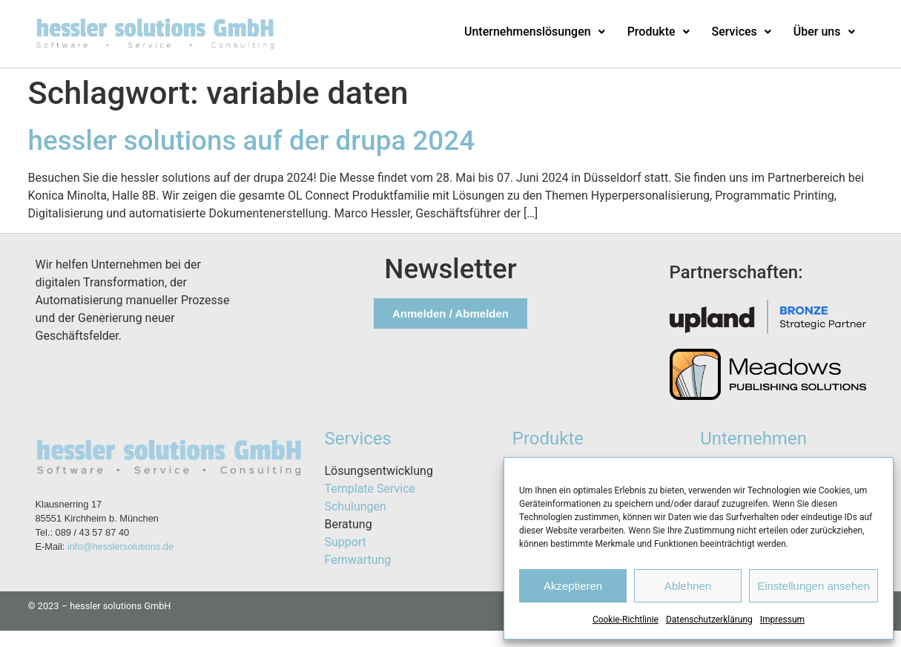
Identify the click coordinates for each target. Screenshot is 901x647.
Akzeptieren (573, 585)
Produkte (658, 31)
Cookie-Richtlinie (626, 619)
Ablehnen (687, 585)
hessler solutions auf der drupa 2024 (251, 141)
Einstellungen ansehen (813, 585)
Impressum (782, 619)
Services (741, 31)
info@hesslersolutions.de (120, 546)
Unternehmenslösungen (534, 31)
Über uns (824, 31)
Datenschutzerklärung (709, 619)
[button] (534, 32)
